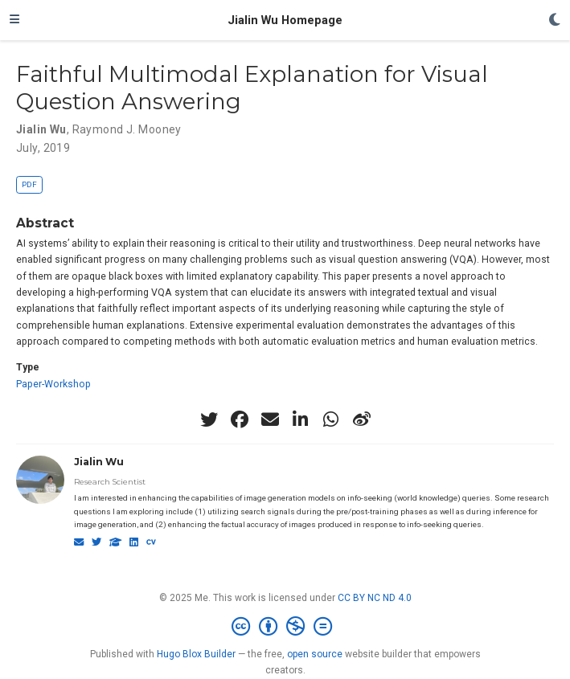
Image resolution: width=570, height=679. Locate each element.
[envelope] (270, 419)
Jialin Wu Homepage (285, 20)
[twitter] (209, 419)
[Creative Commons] (285, 626)
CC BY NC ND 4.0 (375, 597)
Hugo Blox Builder (196, 654)
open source (314, 654)
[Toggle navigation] (14, 20)
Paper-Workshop (53, 384)
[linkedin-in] (301, 419)
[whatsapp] (331, 419)
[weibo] (362, 419)
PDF (29, 184)
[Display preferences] (554, 20)
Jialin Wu (99, 462)
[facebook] (240, 419)
